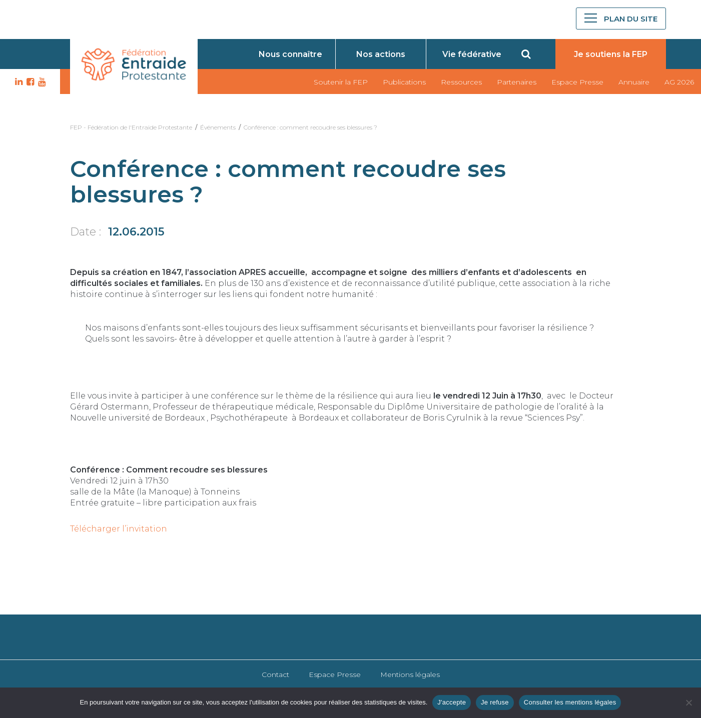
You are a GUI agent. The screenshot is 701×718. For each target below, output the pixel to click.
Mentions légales (410, 674)
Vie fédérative (471, 54)
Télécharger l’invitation (118, 529)
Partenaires (516, 82)
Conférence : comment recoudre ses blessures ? (310, 127)
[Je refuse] (688, 703)
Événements (218, 127)
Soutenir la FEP (341, 82)
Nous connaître (290, 54)
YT (41, 82)
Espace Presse (577, 82)
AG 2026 (679, 82)
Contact (275, 674)
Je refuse (495, 702)
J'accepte (451, 702)
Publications (404, 82)
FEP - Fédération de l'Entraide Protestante (131, 127)
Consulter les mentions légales (570, 702)
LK (18, 82)
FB (29, 82)
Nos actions (380, 54)
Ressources (461, 82)
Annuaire (633, 82)
